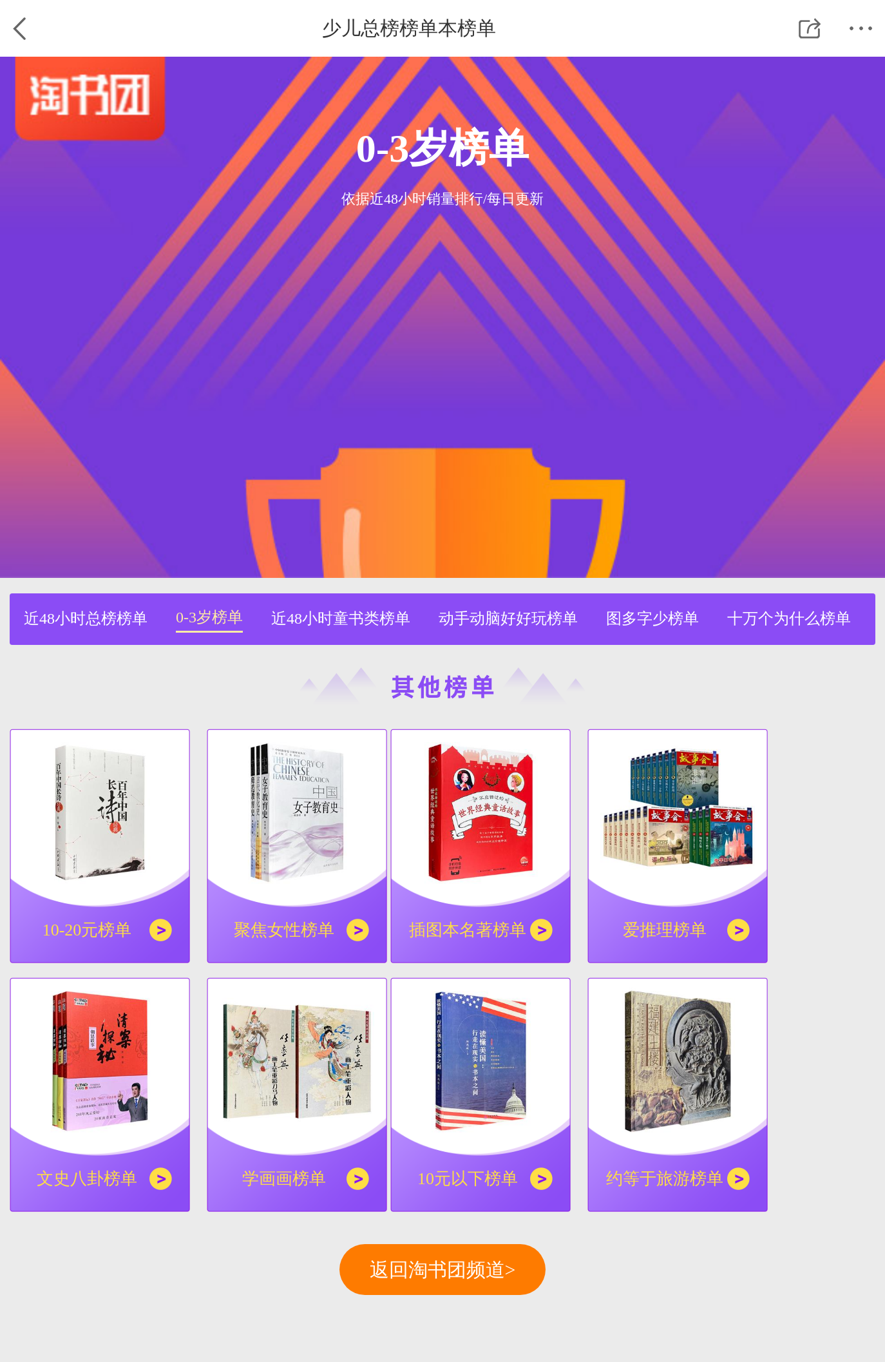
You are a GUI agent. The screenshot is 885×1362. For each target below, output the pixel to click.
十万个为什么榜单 (789, 618)
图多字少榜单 (652, 618)
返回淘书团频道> (443, 1269)
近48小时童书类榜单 (340, 618)
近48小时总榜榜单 (86, 618)
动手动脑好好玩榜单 (508, 618)
